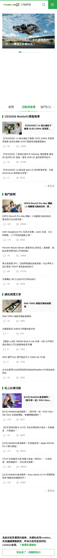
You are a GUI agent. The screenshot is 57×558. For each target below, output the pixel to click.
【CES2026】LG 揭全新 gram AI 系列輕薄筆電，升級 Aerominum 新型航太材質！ (27, 171)
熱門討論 (46, 107)
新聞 (11, 107)
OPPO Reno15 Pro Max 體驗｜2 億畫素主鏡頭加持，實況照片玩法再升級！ (27, 218)
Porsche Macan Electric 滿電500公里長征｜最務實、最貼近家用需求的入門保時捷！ (28, 249)
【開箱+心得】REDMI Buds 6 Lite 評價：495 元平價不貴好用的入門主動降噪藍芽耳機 (28, 343)
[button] (20, 52)
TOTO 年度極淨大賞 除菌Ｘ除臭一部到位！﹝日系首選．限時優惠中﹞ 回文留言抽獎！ (27, 460)
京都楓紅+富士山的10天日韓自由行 (19, 279)
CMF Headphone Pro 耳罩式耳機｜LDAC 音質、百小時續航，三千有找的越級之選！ (27, 233)
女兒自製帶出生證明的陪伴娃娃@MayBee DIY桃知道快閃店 (28, 371)
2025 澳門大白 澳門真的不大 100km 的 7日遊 (23, 357)
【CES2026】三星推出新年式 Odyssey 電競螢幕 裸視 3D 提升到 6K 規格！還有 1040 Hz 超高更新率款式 (27, 155)
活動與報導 (28, 107)
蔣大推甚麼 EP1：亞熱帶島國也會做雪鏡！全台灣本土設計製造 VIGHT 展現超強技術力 (28, 265)
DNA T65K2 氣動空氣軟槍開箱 (16, 316)
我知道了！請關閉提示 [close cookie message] (28, 552)
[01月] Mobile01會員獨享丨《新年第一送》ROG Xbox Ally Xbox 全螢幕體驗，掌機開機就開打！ (27, 413)
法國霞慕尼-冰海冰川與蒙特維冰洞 (18, 329)
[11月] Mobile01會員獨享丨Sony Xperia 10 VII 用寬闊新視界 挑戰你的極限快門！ (28, 476)
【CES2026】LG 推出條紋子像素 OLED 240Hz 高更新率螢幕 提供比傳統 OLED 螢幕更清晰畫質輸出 (28, 140)
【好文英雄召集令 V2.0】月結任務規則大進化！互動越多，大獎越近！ (28, 429)
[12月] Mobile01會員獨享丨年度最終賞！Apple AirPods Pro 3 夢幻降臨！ (28, 444)
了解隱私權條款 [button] (27, 545)
